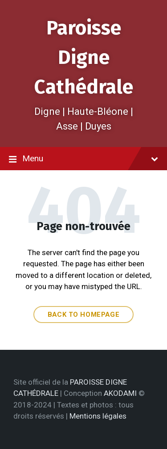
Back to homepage (84, 315)
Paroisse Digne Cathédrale (83, 57)
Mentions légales (97, 415)
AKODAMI (120, 393)
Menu (83, 159)
